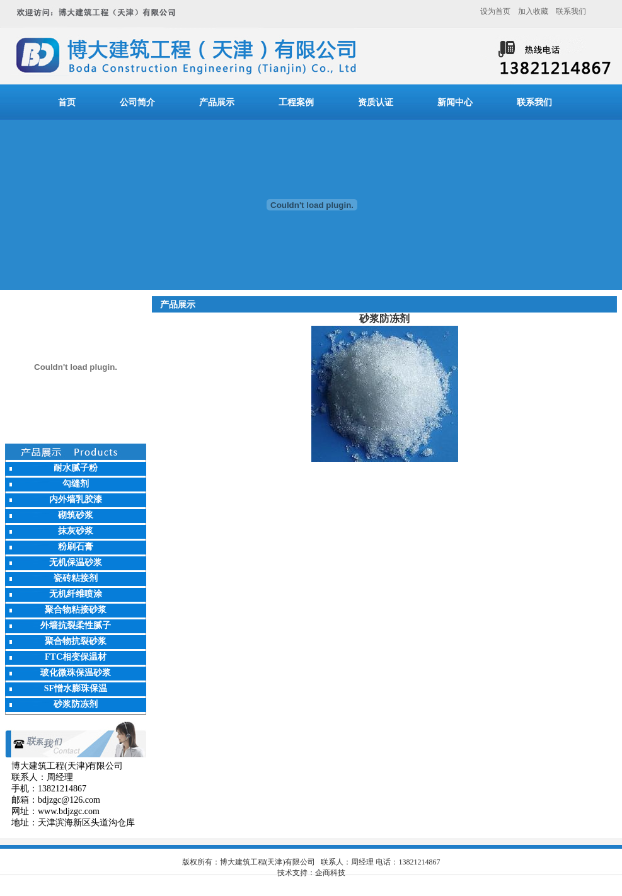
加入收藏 (533, 11)
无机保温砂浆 (75, 562)
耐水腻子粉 (76, 468)
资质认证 (375, 102)
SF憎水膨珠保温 (75, 688)
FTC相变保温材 (76, 657)
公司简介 (137, 102)
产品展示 (216, 102)
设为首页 (495, 11)
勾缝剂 (75, 483)
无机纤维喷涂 (75, 594)
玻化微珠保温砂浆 (75, 672)
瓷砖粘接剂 (76, 578)
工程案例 (296, 102)
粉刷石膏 (75, 546)
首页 (67, 102)
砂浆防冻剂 (76, 704)
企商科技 (330, 872)
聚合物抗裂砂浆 (76, 641)
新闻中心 (455, 102)
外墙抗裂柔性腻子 (75, 625)
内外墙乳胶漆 (75, 499)
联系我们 (571, 11)
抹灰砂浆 (75, 531)
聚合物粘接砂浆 (76, 609)
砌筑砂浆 (75, 515)
